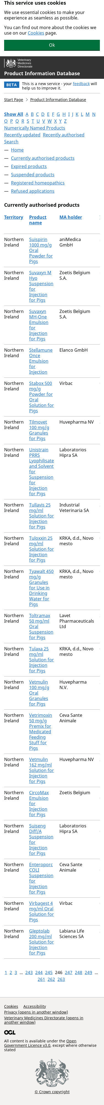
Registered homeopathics (38, 183)
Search (11, 142)
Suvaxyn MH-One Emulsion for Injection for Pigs (38, 325)
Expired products (29, 166)
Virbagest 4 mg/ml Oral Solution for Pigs (41, 911)
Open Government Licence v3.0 (40, 1043)
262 (51, 979)
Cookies (36, 33)
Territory (13, 217)
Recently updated (22, 135)
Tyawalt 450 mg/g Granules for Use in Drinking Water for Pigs (41, 587)
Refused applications (32, 191)
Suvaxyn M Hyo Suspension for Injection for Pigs (41, 286)
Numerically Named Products (34, 128)
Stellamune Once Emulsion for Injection (41, 361)
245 (49, 972)
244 (39, 972)
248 (78, 972)
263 (61, 979)
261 (41, 979)
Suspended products (32, 174)
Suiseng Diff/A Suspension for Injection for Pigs (41, 839)
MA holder (70, 217)
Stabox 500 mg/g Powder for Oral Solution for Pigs (41, 397)
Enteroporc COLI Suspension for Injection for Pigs (41, 878)
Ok (52, 45)
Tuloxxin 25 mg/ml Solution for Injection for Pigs (41, 549)
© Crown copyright (52, 1091)
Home (17, 150)
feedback (81, 83)
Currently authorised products (43, 158)
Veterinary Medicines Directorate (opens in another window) (43, 1020)
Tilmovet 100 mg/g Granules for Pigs (39, 430)
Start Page (13, 99)
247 (68, 972)
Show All (13, 114)
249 (88, 972)
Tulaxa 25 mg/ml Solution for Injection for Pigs (41, 660)
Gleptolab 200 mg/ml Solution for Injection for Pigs (41, 942)
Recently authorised (63, 135)
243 (29, 972)
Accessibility (34, 1006)
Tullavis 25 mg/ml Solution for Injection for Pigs (41, 516)
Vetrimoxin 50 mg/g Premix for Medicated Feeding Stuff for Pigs (40, 731)
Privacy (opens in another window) (36, 1012)
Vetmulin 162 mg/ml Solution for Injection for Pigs (41, 770)
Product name (37, 220)
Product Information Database (42, 73)
